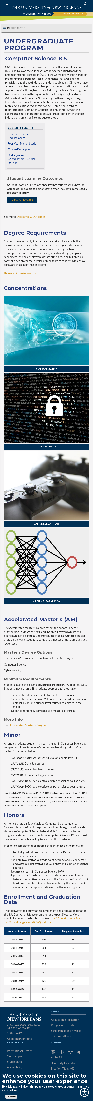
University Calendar (63, 1063)
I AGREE (11, 1096)
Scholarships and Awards (66, 1030)
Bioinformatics (46, 369)
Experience (15, 1042)
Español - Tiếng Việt (63, 1068)
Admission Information (65, 1019)
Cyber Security (47, 446)
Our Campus (14, 1056)
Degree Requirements (20, 273)
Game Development (47, 523)
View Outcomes (22, 200)
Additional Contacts (19, 1038)
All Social (56, 1057)
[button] (25, 4)
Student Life (14, 1061)
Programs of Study (62, 1025)
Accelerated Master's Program (28, 725)
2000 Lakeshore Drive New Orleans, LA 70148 (23, 1026)
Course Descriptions (20, 149)
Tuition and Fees (61, 1036)
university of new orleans (38, 13)
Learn (55, 1011)
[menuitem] (54, 1052)
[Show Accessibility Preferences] (84, 1092)
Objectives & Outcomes (30, 216)
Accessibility (14, 1067)
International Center (19, 1050)
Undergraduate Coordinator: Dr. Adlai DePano (21, 158)
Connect (57, 1042)
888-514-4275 (16, 1033)
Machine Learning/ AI (47, 601)
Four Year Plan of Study (22, 143)
